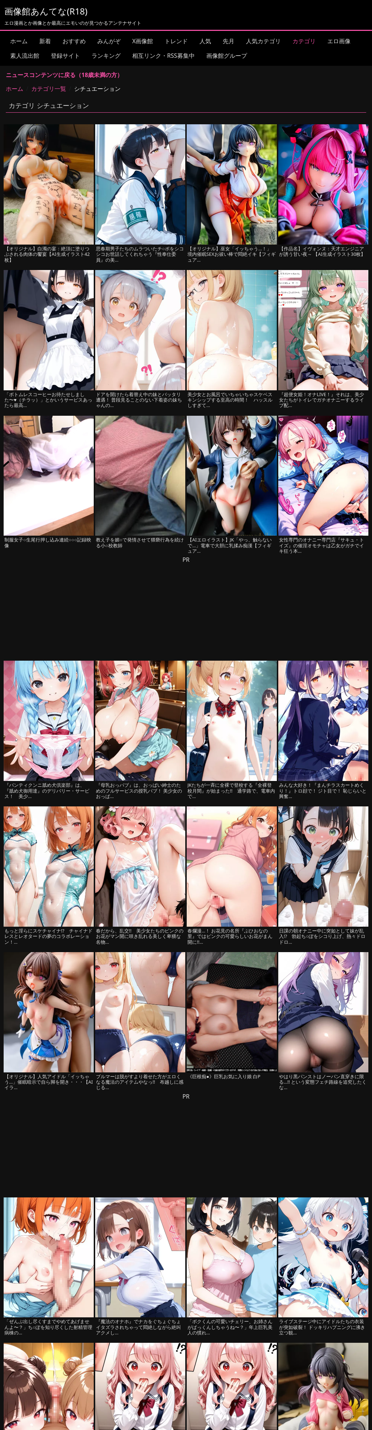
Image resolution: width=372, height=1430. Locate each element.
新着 (45, 41)
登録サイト (65, 56)
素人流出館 (24, 56)
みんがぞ (109, 41)
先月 (228, 41)
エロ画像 (339, 41)
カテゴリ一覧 (48, 89)
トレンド (176, 41)
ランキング (106, 56)
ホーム (19, 41)
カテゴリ (304, 41)
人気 (205, 41)
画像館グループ (226, 56)
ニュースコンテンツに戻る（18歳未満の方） (64, 75)
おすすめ (74, 41)
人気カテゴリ (263, 41)
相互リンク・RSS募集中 (163, 56)
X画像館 (142, 41)
